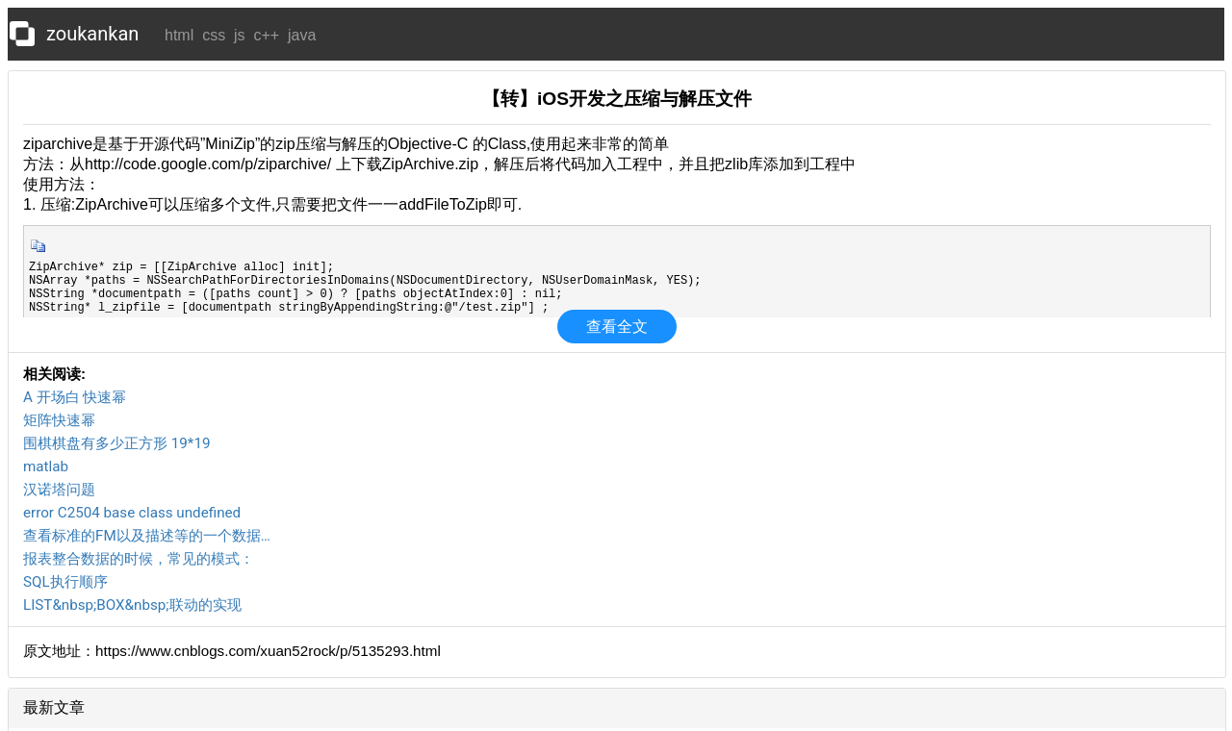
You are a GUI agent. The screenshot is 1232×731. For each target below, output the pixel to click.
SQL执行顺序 (65, 582)
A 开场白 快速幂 (74, 397)
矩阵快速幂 (59, 420)
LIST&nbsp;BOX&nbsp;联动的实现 (132, 605)
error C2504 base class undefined (132, 512)
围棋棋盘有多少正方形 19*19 (116, 443)
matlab (45, 466)
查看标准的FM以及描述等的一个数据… (146, 535)
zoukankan (92, 33)
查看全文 (617, 326)
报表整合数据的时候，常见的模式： (138, 558)
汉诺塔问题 (59, 489)
